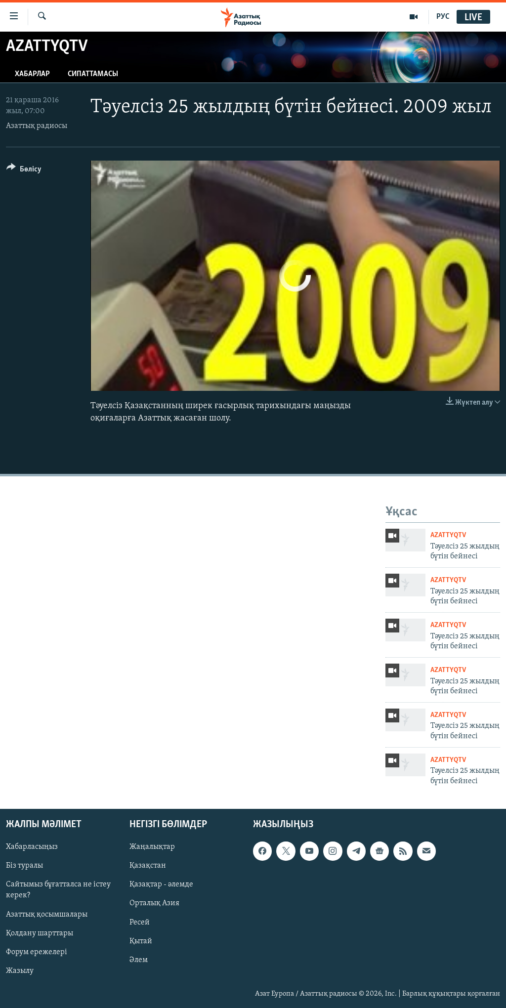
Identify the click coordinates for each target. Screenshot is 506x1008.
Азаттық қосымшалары (46, 915)
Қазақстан (147, 866)
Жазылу (20, 971)
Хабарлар (32, 74)
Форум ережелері (36, 952)
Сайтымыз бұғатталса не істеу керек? (58, 890)
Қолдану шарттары (39, 933)
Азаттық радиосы (36, 126)
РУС (443, 17)
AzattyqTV (448, 535)
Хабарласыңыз (32, 847)
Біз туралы (24, 866)
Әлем (138, 960)
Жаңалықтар (152, 847)
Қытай (140, 941)
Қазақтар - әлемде (161, 885)
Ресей (139, 922)
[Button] (24, 171)
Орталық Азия (154, 904)
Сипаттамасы (93, 74)
